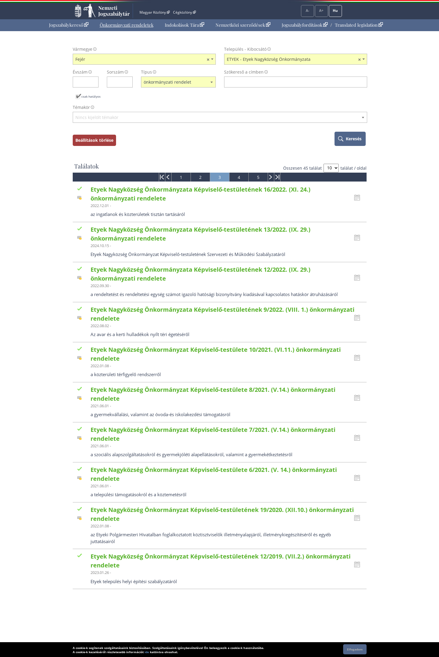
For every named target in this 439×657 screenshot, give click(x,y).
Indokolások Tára (184, 25)
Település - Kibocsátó (245, 49)
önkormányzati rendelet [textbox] (167, 82)
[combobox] (144, 59)
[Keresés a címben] (291, 82)
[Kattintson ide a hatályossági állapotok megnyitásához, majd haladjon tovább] (359, 197)
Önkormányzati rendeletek (126, 25)
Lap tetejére (406, 630)
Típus (146, 72)
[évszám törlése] (94, 82)
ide (147, 652)
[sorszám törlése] (128, 82)
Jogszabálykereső (68, 25)
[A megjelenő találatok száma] (331, 168)
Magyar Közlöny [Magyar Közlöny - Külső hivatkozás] (154, 12)
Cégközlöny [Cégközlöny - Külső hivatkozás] (184, 12)
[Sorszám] (116, 82)
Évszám (80, 72)
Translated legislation (359, 25)
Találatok (86, 166)
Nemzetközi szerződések (242, 25)
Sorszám (115, 72)
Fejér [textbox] (142, 59)
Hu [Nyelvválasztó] (335, 10)
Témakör (81, 107)
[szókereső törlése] (363, 82)
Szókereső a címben (244, 72)
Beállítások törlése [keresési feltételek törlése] (94, 140)
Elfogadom (355, 649)
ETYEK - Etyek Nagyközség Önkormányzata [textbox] (294, 59)
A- (307, 10)
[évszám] (82, 82)
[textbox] (220, 117)
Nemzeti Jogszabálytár (114, 10)
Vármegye (82, 49)
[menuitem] (68, 25)
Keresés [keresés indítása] (354, 138)
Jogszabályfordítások (305, 25)
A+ (321, 10)
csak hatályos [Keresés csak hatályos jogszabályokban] (91, 96)
